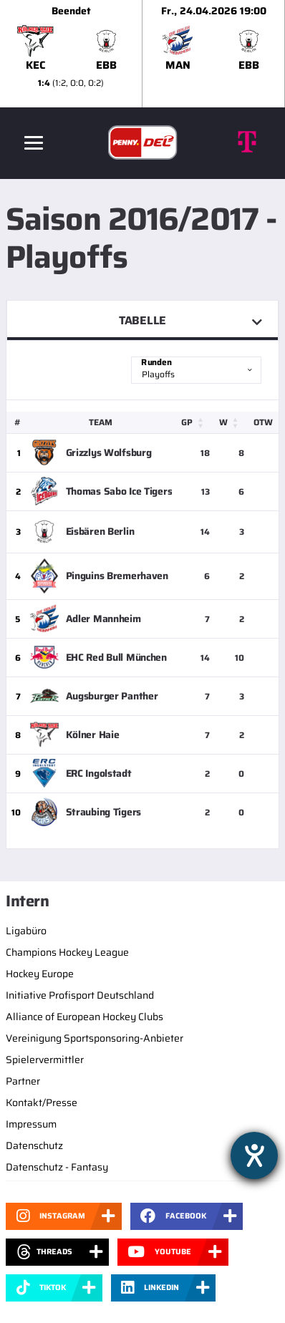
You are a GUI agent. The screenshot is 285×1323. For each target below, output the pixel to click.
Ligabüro (26, 931)
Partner (23, 1081)
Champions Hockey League (67, 952)
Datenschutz (34, 1145)
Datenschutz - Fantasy (57, 1167)
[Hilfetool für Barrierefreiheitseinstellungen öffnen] (254, 1155)
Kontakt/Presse (41, 1102)
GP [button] (187, 422)
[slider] (142, 53)
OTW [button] (263, 422)
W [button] (223, 422)
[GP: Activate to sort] (196, 423)
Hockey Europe (40, 974)
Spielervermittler (45, 1059)
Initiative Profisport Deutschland (80, 995)
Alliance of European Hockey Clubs (84, 1016)
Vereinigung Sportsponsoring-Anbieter (94, 1038)
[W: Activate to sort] (231, 423)
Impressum (31, 1124)
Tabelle (142, 320)
